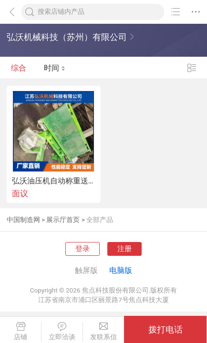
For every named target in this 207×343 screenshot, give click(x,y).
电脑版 (120, 270)
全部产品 (99, 219)
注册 (124, 248)
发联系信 (104, 331)
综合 (18, 67)
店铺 (20, 331)
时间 (54, 67)
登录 (82, 248)
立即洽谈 (62, 331)
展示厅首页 (63, 219)
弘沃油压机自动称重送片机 (53, 181)
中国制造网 (23, 219)
